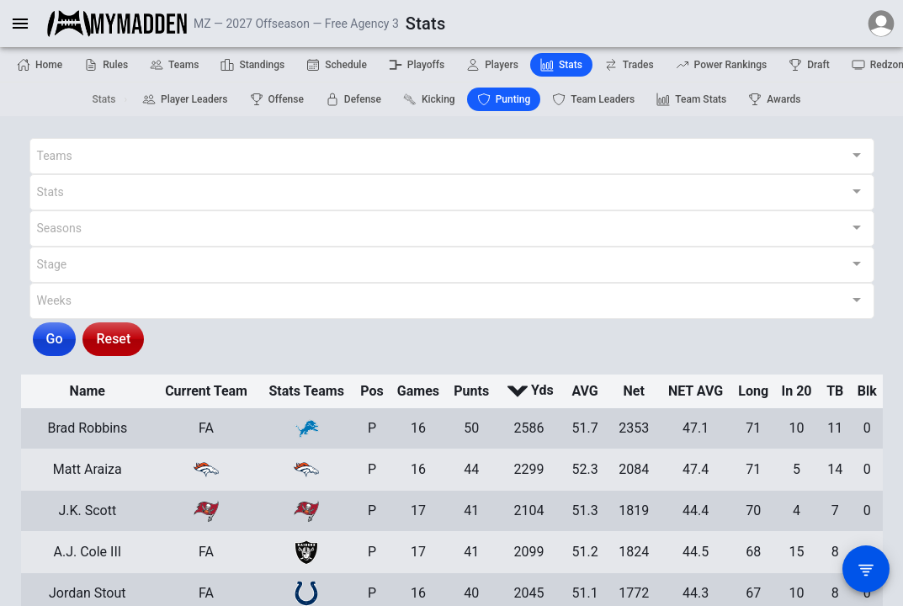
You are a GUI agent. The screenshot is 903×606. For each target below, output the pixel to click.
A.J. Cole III (87, 552)
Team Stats (691, 99)
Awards (774, 99)
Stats (561, 65)
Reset (113, 339)
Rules (106, 65)
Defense (353, 99)
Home (39, 65)
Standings (252, 65)
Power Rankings (722, 65)
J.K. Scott (87, 510)
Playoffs (416, 65)
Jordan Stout (87, 593)
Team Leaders (593, 99)
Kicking (429, 99)
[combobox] (451, 156)
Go (54, 339)
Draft (809, 65)
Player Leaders (185, 99)
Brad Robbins (87, 428)
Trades (629, 65)
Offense (277, 99)
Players (492, 65)
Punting (504, 99)
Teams (174, 65)
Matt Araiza (87, 469)
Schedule (336, 65)
